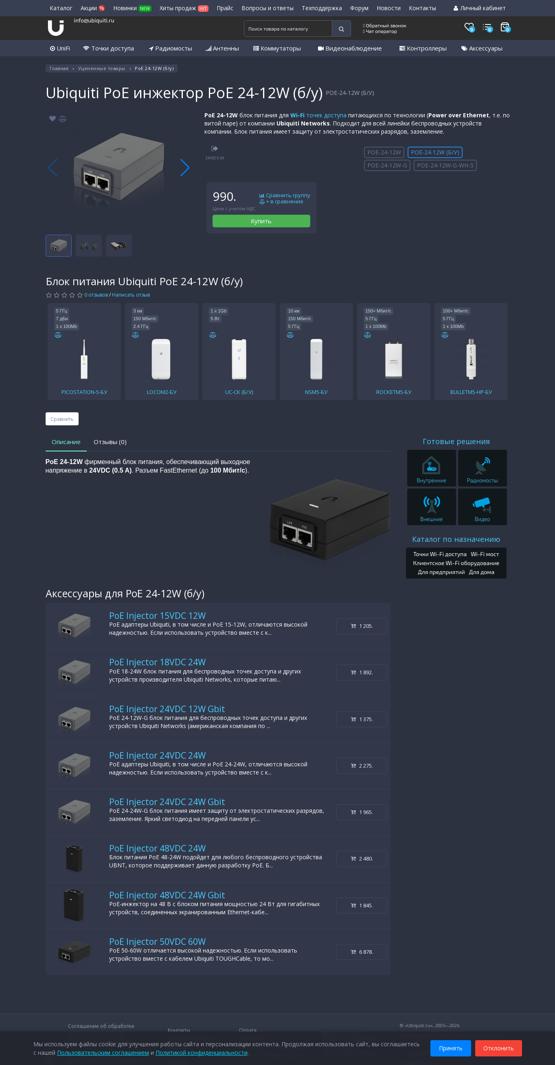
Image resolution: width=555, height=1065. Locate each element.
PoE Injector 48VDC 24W (157, 848)
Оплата (248, 1030)
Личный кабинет (480, 8)
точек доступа (318, 115)
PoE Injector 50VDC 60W (157, 941)
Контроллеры (423, 48)
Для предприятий (441, 571)
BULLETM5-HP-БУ (471, 392)
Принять (451, 1048)
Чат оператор (380, 31)
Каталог (61, 8)
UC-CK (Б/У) (239, 392)
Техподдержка (322, 8)
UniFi (60, 48)
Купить (261, 221)
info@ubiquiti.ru (94, 20)
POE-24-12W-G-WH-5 (445, 165)
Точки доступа (108, 48)
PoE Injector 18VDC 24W (157, 662)
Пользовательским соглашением (103, 1052)
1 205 (362, 625)
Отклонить (498, 1048)
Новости (389, 8)
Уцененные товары (101, 68)
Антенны (222, 48)
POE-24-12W (384, 152)
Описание (66, 442)
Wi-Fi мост (485, 553)
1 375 (362, 719)
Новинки (132, 8)
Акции (93, 8)
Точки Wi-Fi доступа (440, 553)
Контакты (422, 8)
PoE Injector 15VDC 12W (157, 615)
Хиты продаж (184, 8)
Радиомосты (170, 48)
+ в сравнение (281, 201)
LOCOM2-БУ (161, 392)
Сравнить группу (284, 195)
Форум (359, 8)
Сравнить (62, 419)
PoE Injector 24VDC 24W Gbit (167, 802)
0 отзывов (96, 294)
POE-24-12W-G (387, 165)
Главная (59, 68)
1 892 (362, 672)
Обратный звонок (385, 25)
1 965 (362, 812)
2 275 (362, 765)
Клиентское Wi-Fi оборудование (456, 562)
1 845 (362, 905)
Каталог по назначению (456, 539)
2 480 (362, 858)
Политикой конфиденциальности (202, 1052)
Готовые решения (456, 441)
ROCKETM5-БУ (393, 392)
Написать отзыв (131, 294)
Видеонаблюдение (350, 48)
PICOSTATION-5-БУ (84, 392)
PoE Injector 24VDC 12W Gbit (167, 709)
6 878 (362, 951)
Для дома (482, 571)
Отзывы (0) (110, 442)
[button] (185, 168)
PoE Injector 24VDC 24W (157, 755)
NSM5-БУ (316, 392)
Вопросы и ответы (267, 8)
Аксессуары (481, 48)
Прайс (225, 8)
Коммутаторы (277, 48)
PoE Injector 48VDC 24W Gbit (167, 895)
